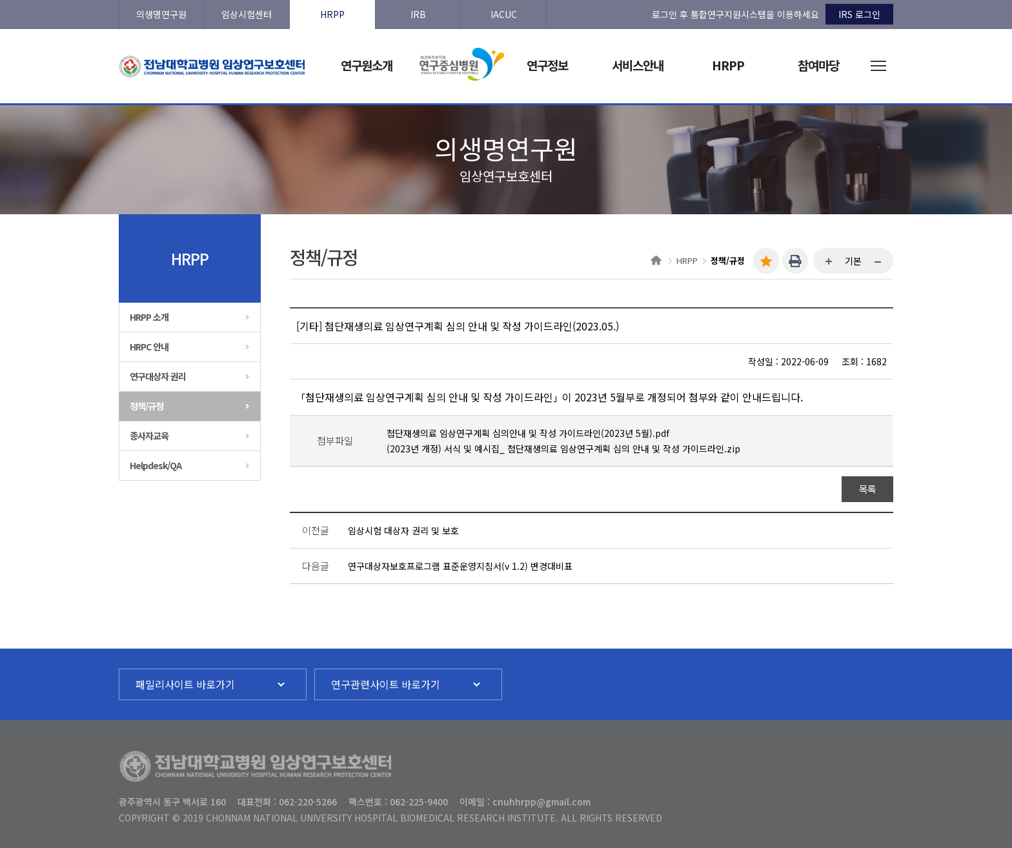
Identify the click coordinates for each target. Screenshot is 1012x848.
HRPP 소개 (149, 316)
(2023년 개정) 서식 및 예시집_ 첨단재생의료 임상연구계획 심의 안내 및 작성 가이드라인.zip (563, 448)
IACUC (504, 14)
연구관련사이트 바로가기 (385, 684)
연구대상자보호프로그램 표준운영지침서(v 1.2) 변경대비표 (460, 566)
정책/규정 (146, 405)
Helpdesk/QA (155, 465)
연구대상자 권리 (158, 376)
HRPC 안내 (149, 346)
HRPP (332, 14)
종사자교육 (149, 435)
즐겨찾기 (766, 261)
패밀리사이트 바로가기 (185, 684)
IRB (418, 14)
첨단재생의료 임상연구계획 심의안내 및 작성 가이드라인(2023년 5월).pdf (528, 433)
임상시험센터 (246, 14)
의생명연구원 (161, 14)
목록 (867, 489)
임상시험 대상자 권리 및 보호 (403, 530)
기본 (853, 260)
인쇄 (795, 261)
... (829, 262)
